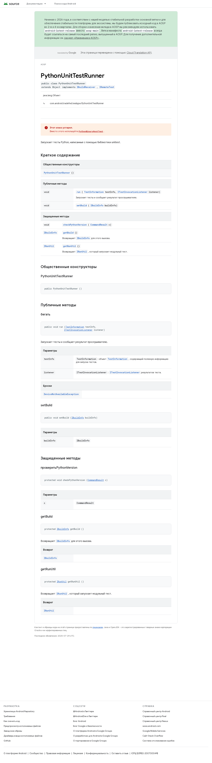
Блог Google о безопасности (87, 726)
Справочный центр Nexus (155, 721)
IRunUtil (49, 246)
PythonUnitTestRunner (57, 172)
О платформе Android (15, 753)
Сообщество (36, 753)
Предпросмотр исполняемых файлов (22, 726)
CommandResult (98, 224)
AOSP (43, 64)
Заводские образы (13, 731)
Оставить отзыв (120, 753)
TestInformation (94, 192)
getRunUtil (69, 246)
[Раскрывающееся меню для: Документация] (46, 3)
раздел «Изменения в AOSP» (81, 38)
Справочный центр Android (156, 711)
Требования (9, 716)
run (78, 192)
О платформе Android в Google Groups (92, 731)
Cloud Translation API (139, 52)
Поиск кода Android (65, 3)
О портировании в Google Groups (89, 740)
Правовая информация (58, 753)
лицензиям (98, 627)
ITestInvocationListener (132, 192)
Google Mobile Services (154, 731)
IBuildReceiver (86, 87)
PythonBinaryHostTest (91, 131)
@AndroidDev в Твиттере (85, 716)
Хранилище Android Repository (19, 711)
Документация (34, 3)
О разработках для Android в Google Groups (95, 735)
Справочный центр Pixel (154, 716)
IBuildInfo (97, 205)
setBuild (82, 205)
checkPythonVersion (75, 224)
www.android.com (152, 726)
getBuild (68, 232)
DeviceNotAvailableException (61, 394)
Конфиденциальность (97, 753)
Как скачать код (12, 721)
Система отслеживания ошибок (159, 740)
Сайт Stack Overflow (153, 735)
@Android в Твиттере (83, 711)
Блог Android (79, 721)
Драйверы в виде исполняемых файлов (23, 735)
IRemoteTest (106, 87)
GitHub (7, 740)
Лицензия (78, 753)
